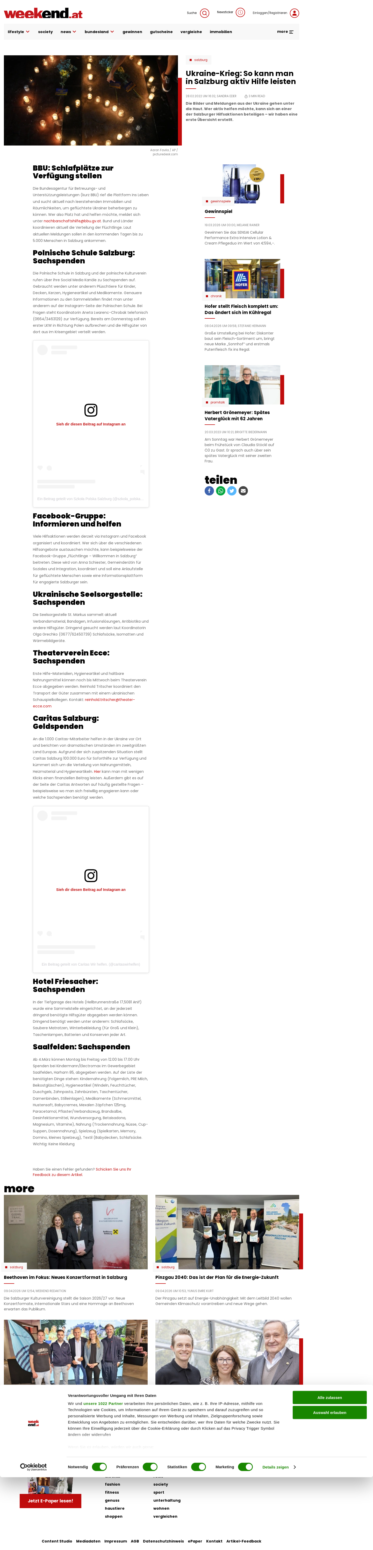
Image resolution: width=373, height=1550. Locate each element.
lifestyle (19, 32)
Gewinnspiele (221, 201)
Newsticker (231, 12)
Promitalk (218, 402)
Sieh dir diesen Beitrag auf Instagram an (91, 424)
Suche (198, 13)
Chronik (216, 296)
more (285, 31)
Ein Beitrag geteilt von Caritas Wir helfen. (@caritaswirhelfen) (91, 964)
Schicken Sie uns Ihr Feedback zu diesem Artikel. (82, 1172)
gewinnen (132, 31)
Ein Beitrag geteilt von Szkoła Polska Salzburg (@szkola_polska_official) (95, 499)
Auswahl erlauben (329, 1485)
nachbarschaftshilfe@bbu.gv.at (72, 221)
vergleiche (191, 31)
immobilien (221, 31)
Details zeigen (275, 1540)
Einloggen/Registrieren (276, 13)
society (45, 31)
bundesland (100, 32)
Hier (97, 771)
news (69, 32)
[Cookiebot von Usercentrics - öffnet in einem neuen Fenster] (33, 1540)
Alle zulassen (329, 1470)
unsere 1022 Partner (103, 1476)
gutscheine (161, 31)
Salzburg (200, 60)
